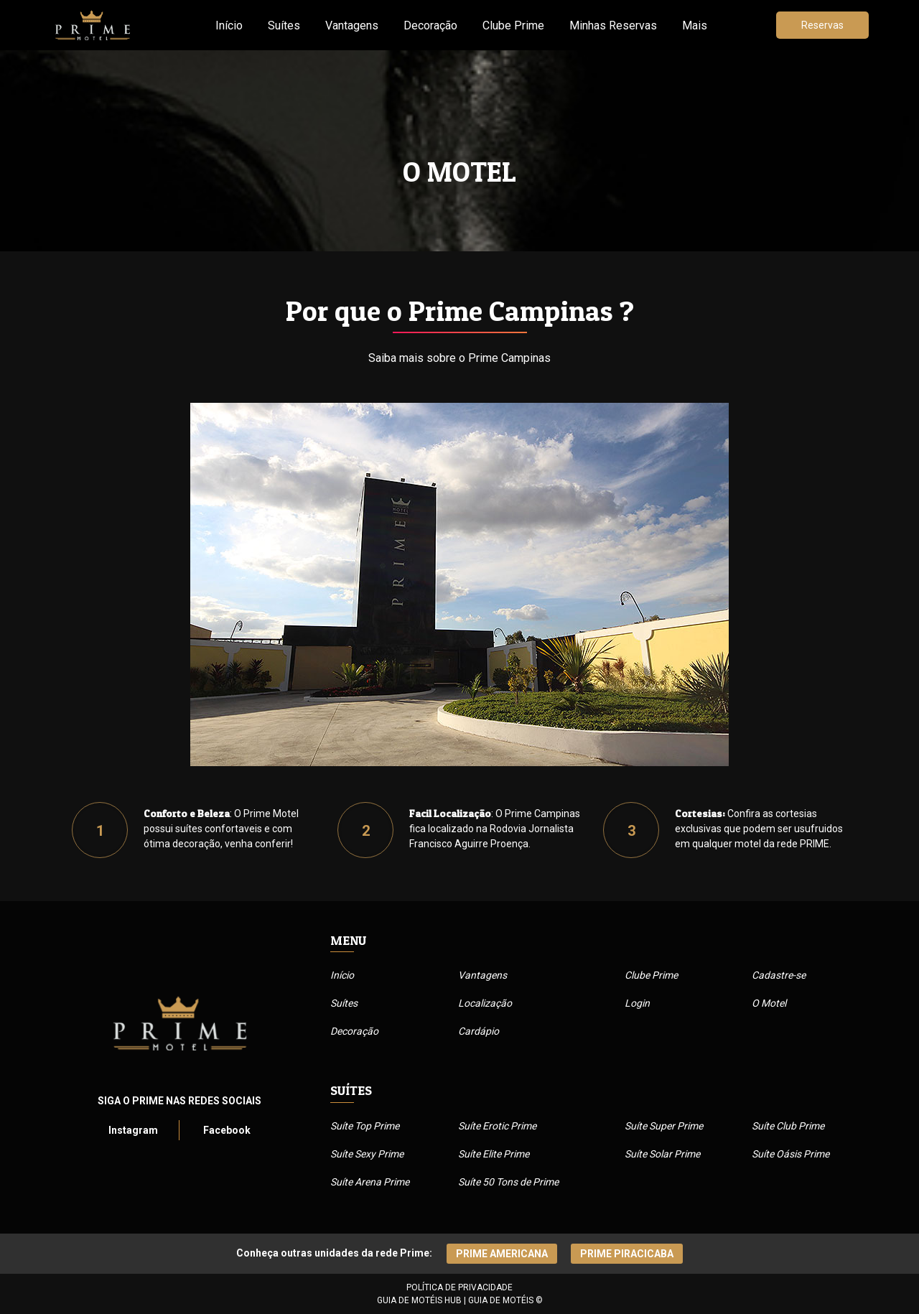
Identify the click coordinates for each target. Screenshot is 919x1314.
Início (229, 25)
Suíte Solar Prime (662, 1154)
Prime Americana (502, 1253)
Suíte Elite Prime (493, 1154)
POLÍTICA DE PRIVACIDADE (459, 1287)
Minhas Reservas (613, 25)
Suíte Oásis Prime (790, 1154)
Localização (485, 1003)
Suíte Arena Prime (369, 1182)
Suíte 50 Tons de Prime (508, 1182)
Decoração (430, 25)
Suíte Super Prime (664, 1126)
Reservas (822, 25)
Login (637, 1003)
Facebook (227, 1130)
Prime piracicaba (626, 1253)
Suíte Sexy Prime (366, 1154)
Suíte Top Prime (364, 1126)
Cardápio (478, 1031)
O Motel (769, 1003)
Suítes (284, 25)
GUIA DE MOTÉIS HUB (419, 1300)
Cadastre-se (779, 975)
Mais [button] (694, 25)
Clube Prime (513, 25)
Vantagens (351, 25)
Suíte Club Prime (788, 1126)
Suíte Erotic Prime (497, 1126)
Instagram (133, 1130)
